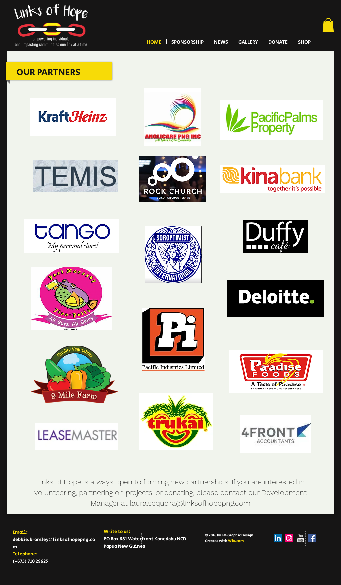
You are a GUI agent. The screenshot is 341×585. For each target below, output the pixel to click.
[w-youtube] (300, 538)
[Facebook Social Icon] (312, 538)
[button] (328, 25)
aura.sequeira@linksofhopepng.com (191, 503)
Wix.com (236, 541)
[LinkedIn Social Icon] (278, 538)
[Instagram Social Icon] (289, 538)
